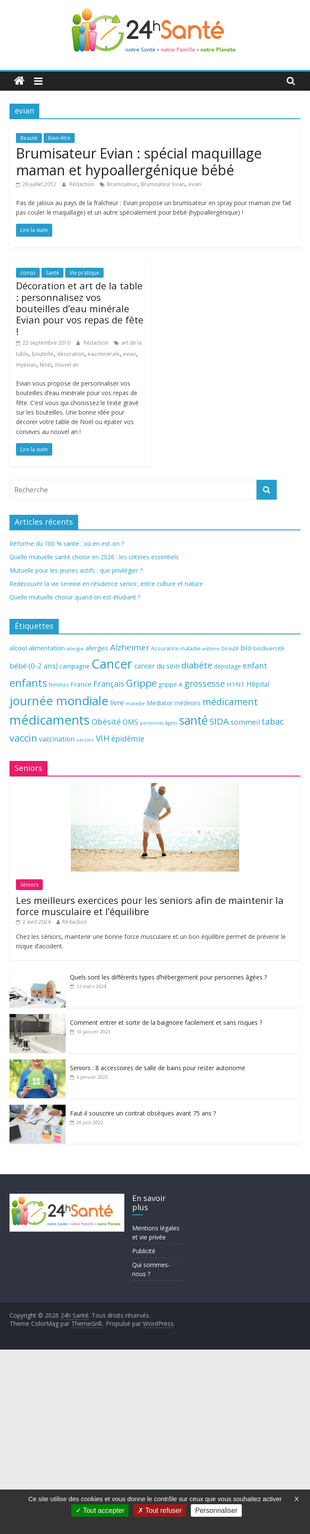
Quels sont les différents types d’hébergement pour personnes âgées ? (168, 977)
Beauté (29, 138)
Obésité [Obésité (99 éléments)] (106, 721)
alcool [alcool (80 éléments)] (18, 647)
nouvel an (67, 364)
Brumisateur (122, 184)
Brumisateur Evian (163, 184)
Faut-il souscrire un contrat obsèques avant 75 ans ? (143, 1113)
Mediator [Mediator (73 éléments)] (160, 703)
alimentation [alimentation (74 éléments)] (47, 648)
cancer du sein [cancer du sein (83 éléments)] (157, 666)
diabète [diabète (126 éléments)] (196, 665)
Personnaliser (216, 1510)
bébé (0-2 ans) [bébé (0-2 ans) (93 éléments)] (33, 666)
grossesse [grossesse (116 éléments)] (204, 683)
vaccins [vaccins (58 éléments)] (85, 739)
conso (27, 272)
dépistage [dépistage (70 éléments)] (227, 666)
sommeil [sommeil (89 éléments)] (245, 722)
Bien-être (59, 138)
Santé (52, 272)
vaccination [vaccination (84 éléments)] (57, 739)
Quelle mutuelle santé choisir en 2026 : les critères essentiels (94, 557)
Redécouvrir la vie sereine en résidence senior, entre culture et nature (106, 584)
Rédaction (82, 184)
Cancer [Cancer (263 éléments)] (112, 663)
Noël (45, 364)
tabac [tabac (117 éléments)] (273, 721)
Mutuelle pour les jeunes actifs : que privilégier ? (75, 570)
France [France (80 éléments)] (81, 684)
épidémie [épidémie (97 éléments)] (127, 738)
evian (194, 184)
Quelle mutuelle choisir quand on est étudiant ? (74, 597)
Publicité (143, 1251)
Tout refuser (160, 1510)
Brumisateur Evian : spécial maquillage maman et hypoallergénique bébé (139, 161)
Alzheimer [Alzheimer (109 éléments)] (129, 647)
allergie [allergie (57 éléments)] (75, 648)
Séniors (29, 884)
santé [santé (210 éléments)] (193, 720)
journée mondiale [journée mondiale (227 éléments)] (58, 700)
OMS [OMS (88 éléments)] (130, 722)
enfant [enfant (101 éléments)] (255, 665)
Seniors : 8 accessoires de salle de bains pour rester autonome (157, 1068)
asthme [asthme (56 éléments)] (211, 648)
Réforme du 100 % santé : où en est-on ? (66, 543)
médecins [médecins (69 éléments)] (187, 703)
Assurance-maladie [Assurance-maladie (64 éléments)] (176, 648)
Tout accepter (100, 1510)
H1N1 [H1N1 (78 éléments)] (236, 684)
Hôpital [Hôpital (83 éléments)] (258, 684)
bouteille (43, 354)
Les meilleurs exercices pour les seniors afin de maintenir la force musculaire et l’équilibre (150, 906)
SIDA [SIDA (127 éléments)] (219, 721)
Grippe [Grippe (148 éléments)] (141, 683)
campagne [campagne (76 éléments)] (75, 666)
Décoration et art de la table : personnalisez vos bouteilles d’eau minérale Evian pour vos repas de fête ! (79, 308)
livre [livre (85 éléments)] (117, 702)
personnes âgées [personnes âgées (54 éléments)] (158, 723)
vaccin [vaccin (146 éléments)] (23, 738)
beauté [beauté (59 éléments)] (230, 648)
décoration (70, 354)
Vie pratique (84, 272)
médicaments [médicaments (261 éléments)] (49, 720)
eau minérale (104, 354)
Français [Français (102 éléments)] (108, 683)
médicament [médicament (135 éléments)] (230, 701)
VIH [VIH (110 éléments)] (103, 738)
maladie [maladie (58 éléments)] (135, 703)
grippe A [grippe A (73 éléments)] (170, 684)
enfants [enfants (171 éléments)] (28, 682)
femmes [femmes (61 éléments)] (59, 684)
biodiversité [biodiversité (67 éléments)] (269, 648)
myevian (26, 364)
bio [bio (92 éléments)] (246, 648)
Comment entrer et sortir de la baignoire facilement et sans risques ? (166, 1022)
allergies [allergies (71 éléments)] (96, 648)
